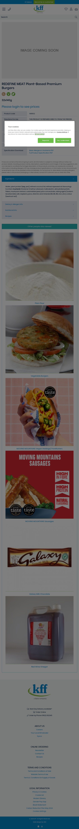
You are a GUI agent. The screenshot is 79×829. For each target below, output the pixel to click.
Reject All (45, 140)
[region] (40, 134)
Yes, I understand (63, 140)
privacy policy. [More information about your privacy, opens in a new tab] (39, 134)
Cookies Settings (62, 132)
